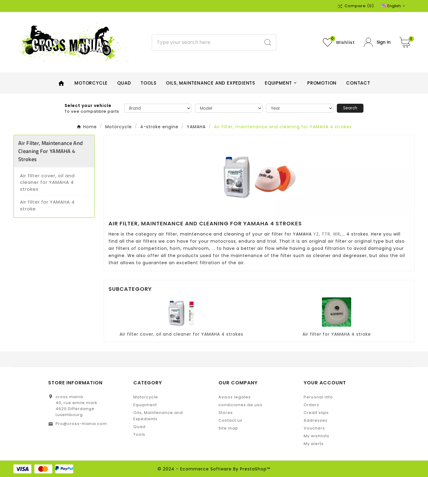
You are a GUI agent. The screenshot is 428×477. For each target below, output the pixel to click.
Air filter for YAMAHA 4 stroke (47, 205)
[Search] (205, 42)
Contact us (230, 420)
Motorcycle (145, 397)
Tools (139, 434)
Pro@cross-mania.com (81, 423)
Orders (311, 405)
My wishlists (316, 436)
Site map (228, 428)
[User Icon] (377, 42)
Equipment (145, 405)
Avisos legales (234, 397)
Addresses (316, 420)
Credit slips (316, 412)
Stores (225, 412)
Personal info (318, 397)
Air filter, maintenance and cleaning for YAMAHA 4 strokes (50, 151)
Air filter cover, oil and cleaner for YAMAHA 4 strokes (47, 182)
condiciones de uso (240, 405)
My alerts (314, 444)
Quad (139, 426)
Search (350, 108)
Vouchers (314, 428)
